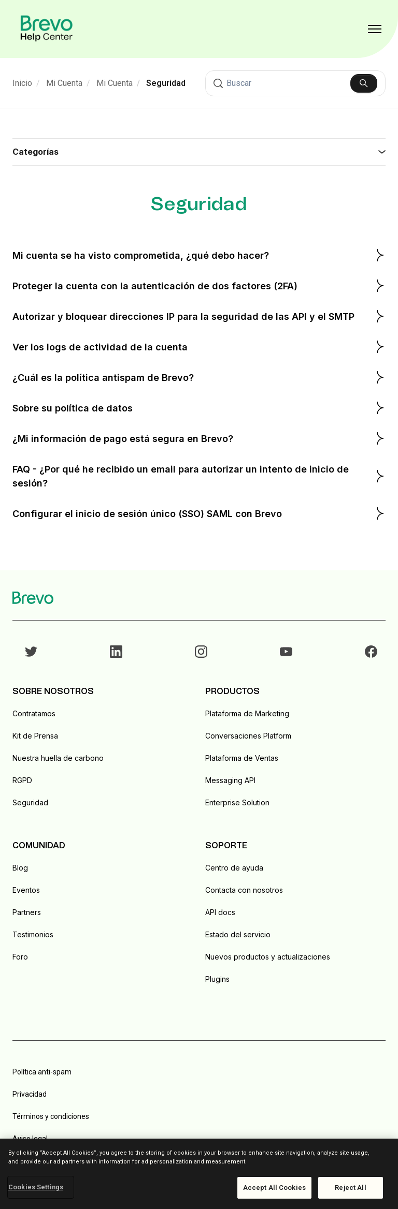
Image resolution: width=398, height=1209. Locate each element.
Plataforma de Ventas (241, 758)
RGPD (22, 780)
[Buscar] (295, 83)
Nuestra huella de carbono (58, 758)
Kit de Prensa (35, 735)
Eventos (26, 890)
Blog (20, 867)
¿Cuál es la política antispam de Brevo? (199, 377)
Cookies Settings (35, 1187)
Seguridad (166, 83)
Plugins (217, 979)
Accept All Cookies (274, 1187)
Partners (26, 912)
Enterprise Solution (237, 802)
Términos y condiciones (50, 1116)
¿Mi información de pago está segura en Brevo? (199, 438)
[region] (199, 1174)
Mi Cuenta (64, 83)
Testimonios (32, 934)
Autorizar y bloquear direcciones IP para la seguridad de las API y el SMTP (199, 316)
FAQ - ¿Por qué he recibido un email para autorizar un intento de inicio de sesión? (199, 476)
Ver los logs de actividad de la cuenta (199, 347)
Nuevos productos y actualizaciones (267, 956)
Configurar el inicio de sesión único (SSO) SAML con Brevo (199, 513)
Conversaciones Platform (248, 735)
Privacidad (29, 1094)
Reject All (350, 1187)
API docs (220, 912)
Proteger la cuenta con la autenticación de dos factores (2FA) (199, 285)
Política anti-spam (42, 1072)
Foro (20, 956)
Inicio (22, 83)
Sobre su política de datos (199, 408)
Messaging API (230, 780)
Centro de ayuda (234, 867)
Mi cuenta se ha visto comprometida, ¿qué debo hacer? (199, 255)
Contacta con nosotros (244, 890)
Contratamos (33, 713)
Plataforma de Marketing (247, 713)
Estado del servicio (238, 934)
